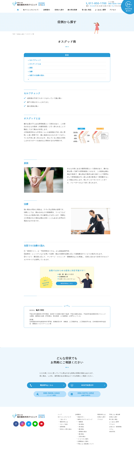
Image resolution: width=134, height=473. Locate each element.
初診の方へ (81, 437)
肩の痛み (81, 447)
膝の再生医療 (73, 10)
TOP (14, 34)
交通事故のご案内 (83, 462)
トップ (60, 435)
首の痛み (81, 445)
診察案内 (47, 10)
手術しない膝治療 (114, 435)
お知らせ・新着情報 (115, 447)
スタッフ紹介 (64, 445)
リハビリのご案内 (83, 459)
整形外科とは (64, 442)
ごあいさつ (63, 440)
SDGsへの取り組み (66, 450)
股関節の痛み (83, 452)
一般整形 (80, 442)
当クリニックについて (31, 10)
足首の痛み (82, 457)
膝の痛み (81, 454)
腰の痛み (81, 450)
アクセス (113, 10)
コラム (111, 450)
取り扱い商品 (86, 10)
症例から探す (59, 10)
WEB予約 (112, 452)
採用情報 (62, 447)
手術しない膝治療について (86, 464)
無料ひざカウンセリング (85, 440)
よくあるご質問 (100, 10)
